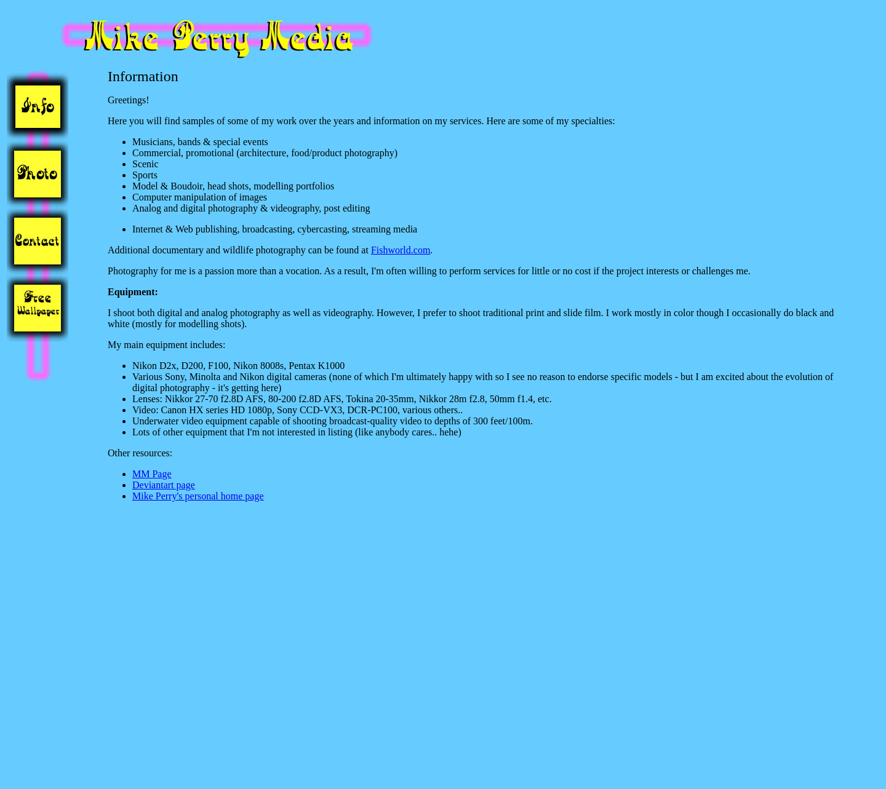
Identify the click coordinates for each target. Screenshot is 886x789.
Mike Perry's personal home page (198, 496)
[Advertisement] (44, 597)
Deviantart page (163, 485)
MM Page (152, 474)
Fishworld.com (400, 250)
